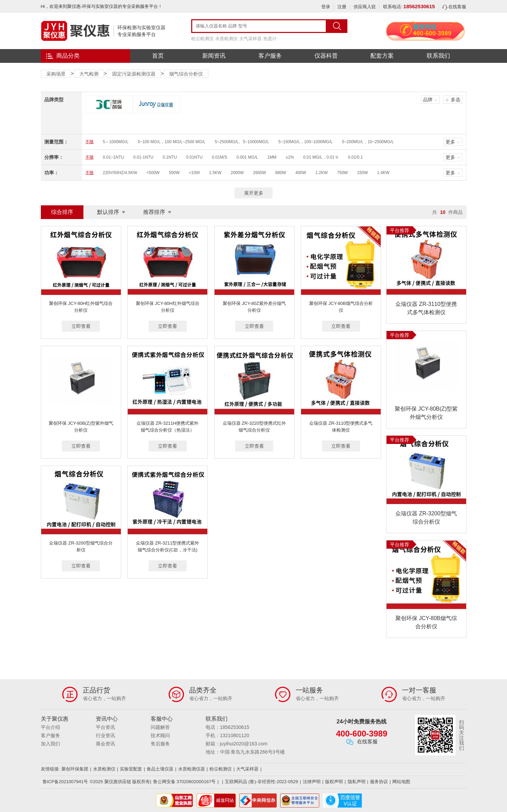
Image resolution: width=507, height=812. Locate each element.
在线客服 (454, 6)
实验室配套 (131, 768)
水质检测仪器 (191, 768)
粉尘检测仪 (202, 38)
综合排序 (62, 212)
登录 (325, 6)
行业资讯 (105, 735)
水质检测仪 (226, 38)
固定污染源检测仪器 (133, 74)
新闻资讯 (214, 56)
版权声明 (334, 781)
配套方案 (382, 56)
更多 (450, 142)
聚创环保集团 (74, 768)
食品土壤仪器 (160, 768)
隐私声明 (357, 781)
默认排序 (108, 212)
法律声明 (312, 781)
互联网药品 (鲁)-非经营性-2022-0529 (261, 781)
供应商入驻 (365, 6)
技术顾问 (160, 735)
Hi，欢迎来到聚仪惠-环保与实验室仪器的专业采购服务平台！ (102, 6)
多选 (455, 99)
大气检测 (89, 74)
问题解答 (160, 727)
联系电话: (409, 6)
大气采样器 (250, 38)
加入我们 (50, 743)
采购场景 (56, 74)
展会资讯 (105, 743)
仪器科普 (326, 56)
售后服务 (160, 743)
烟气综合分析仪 (186, 74)
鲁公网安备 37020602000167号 (184, 781)
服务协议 (379, 781)
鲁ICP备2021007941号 (65, 781)
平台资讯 (105, 727)
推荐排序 (154, 212)
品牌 (428, 99)
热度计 (270, 38)
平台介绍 (50, 727)
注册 (341, 6)
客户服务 (270, 56)
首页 (158, 56)
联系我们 (438, 56)
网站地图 (401, 781)
